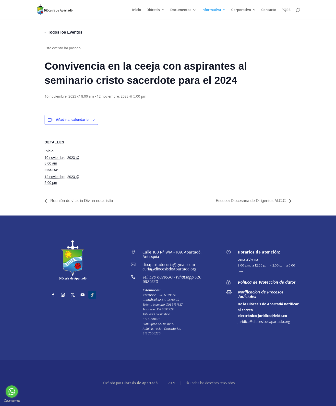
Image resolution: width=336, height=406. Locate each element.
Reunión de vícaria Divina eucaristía (81, 201)
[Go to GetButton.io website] (12, 401)
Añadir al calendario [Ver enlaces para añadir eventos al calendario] (72, 120)
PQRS (286, 10)
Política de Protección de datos (267, 282)
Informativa (211, 10)
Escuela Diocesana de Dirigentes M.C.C (251, 201)
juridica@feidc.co (272, 315)
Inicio (136, 10)
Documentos (180, 10)
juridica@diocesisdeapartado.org (264, 321)
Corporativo (241, 10)
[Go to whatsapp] (12, 391)
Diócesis (153, 10)
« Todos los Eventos (63, 32)
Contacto (268, 10)
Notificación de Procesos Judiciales (260, 294)
